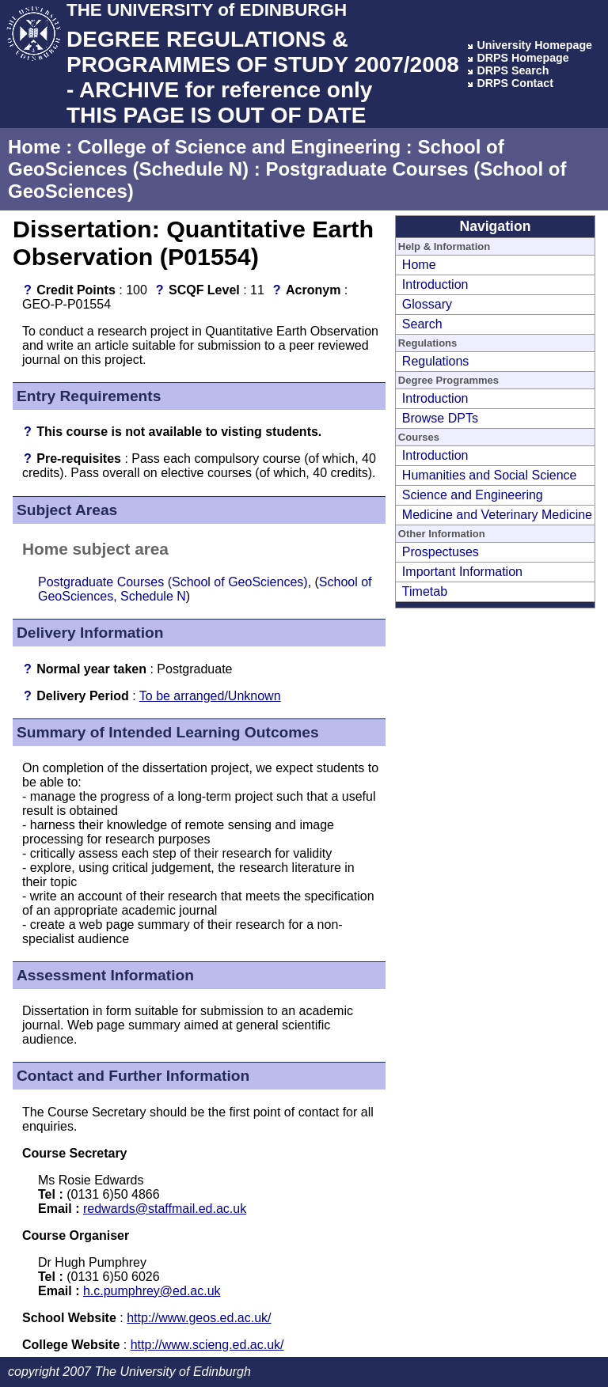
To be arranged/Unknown (210, 696)
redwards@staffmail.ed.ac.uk (164, 1208)
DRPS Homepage (522, 57)
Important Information (462, 571)
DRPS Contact (515, 83)
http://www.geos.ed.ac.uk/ (199, 1317)
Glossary (427, 304)
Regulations (435, 361)
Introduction (435, 284)
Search (422, 324)
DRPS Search (513, 70)
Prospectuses (440, 552)
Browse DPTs (440, 418)
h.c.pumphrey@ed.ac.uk (152, 1291)
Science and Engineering (472, 495)
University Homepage (534, 45)
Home (34, 146)
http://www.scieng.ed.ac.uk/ (207, 1344)
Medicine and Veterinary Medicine (497, 514)
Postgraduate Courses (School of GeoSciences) (173, 582)
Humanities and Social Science (489, 475)
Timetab (424, 591)
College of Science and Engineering (239, 146)
